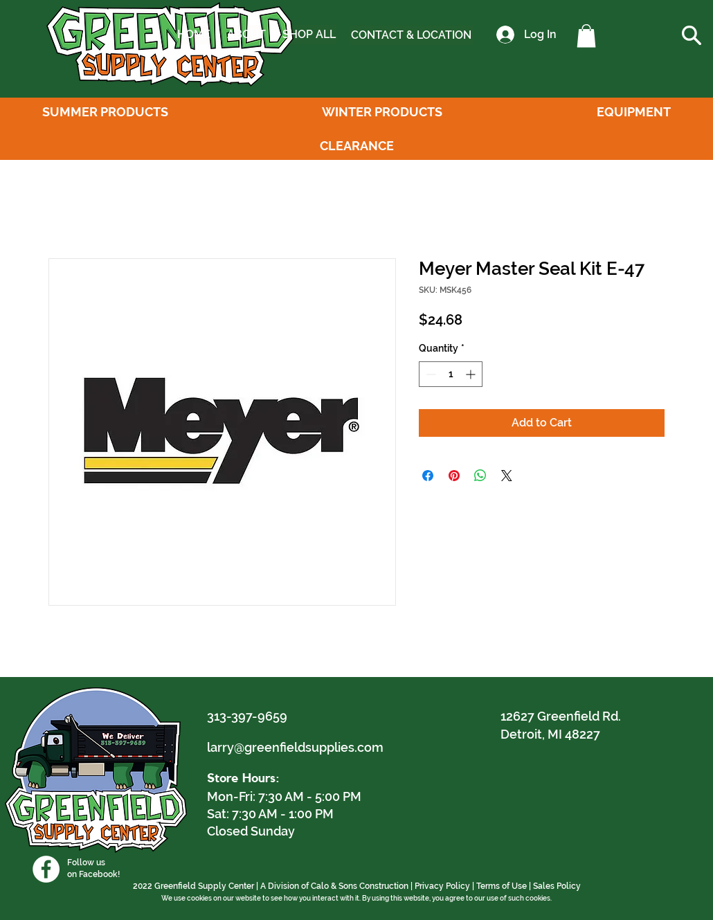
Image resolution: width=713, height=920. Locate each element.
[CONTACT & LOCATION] (411, 35)
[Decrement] (429, 374)
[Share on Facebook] (427, 475)
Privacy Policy (442, 886)
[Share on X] (506, 475)
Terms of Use (501, 886)
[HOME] (194, 34)
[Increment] (471, 374)
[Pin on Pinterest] (454, 475)
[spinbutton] (450, 374)
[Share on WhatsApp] (480, 475)
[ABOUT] (246, 34)
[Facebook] (46, 869)
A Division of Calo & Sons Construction (334, 886)
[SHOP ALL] (308, 34)
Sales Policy (557, 886)
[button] (586, 35)
